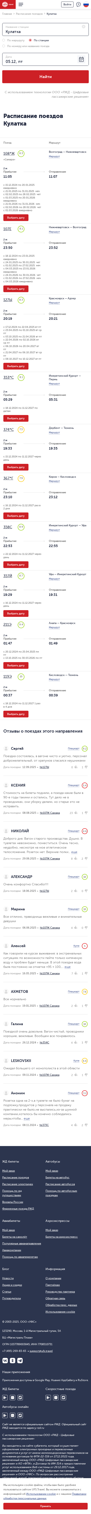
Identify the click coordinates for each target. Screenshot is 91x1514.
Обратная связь (55, 1298)
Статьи (6, 1291)
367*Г (8, 478)
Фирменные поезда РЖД (18, 1208)
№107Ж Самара (50, 812)
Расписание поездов (15, 1177)
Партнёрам (53, 1285)
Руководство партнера (60, 1291)
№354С (44, 1042)
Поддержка (78, 4)
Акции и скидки (12, 1285)
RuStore (20, 1397)
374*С (8, 430)
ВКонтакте (5, 1360)
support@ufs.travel (41, 1351)
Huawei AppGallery (12, 1397)
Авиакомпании (11, 1250)
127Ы (7, 300)
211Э (7, 625)
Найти (45, 76)
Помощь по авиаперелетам (20, 1256)
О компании (53, 1278)
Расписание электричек (17, 1184)
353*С (8, 378)
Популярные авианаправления (21, 1243)
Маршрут (54, 156)
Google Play (5, 1397)
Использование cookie (60, 1311)
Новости (8, 1278)
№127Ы (44, 767)
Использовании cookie (41, 1493)
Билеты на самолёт (14, 1236)
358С (7, 527)
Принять (45, 1506)
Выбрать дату (16, 217)
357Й (7, 576)
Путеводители (11, 1298)
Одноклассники (12, 1360)
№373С (44, 1125)
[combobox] (45, 29)
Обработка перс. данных (61, 1305)
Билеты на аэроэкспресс (62, 1236)
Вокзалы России (12, 1202)
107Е (7, 229)
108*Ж (9, 154)
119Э (7, 677)
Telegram (20, 1360)
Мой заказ (8, 1170)
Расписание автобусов (60, 1184)
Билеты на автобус (57, 1177)
